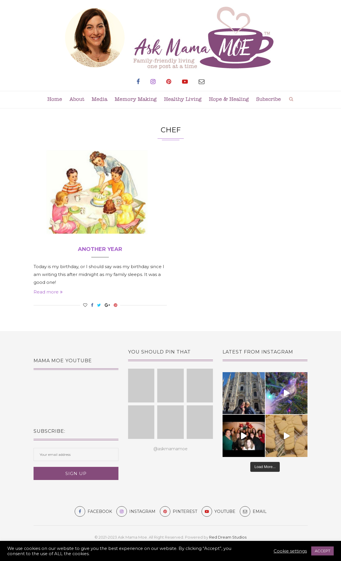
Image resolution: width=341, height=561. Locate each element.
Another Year (100, 249)
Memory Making (136, 99)
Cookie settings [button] (290, 551)
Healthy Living (183, 99)
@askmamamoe (170, 448)
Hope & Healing (229, 99)
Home (54, 99)
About (76, 99)
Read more (48, 292)
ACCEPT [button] (322, 550)
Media (99, 99)
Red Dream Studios (227, 537)
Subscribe (268, 99)
